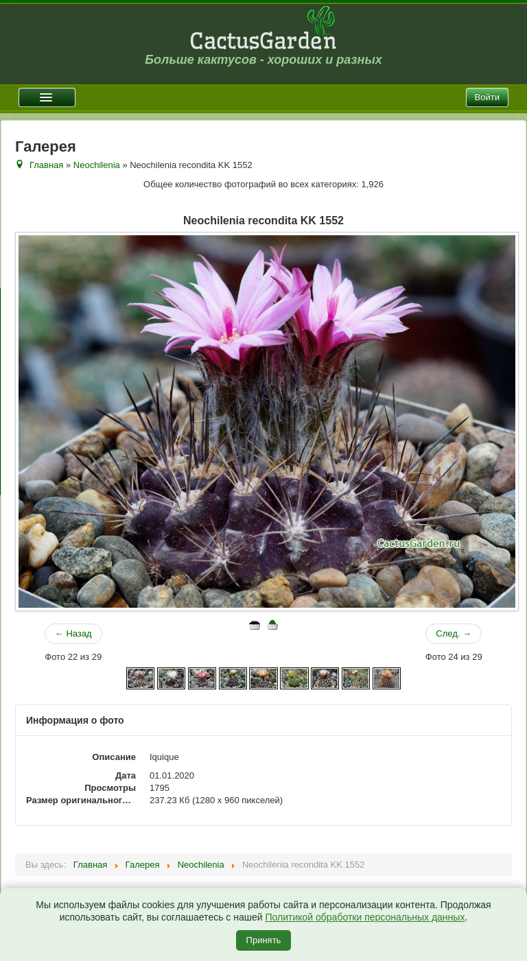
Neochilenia (96, 165)
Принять (263, 940)
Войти (487, 97)
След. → (453, 633)
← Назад (73, 633)
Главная (46, 165)
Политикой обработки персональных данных (365, 917)
